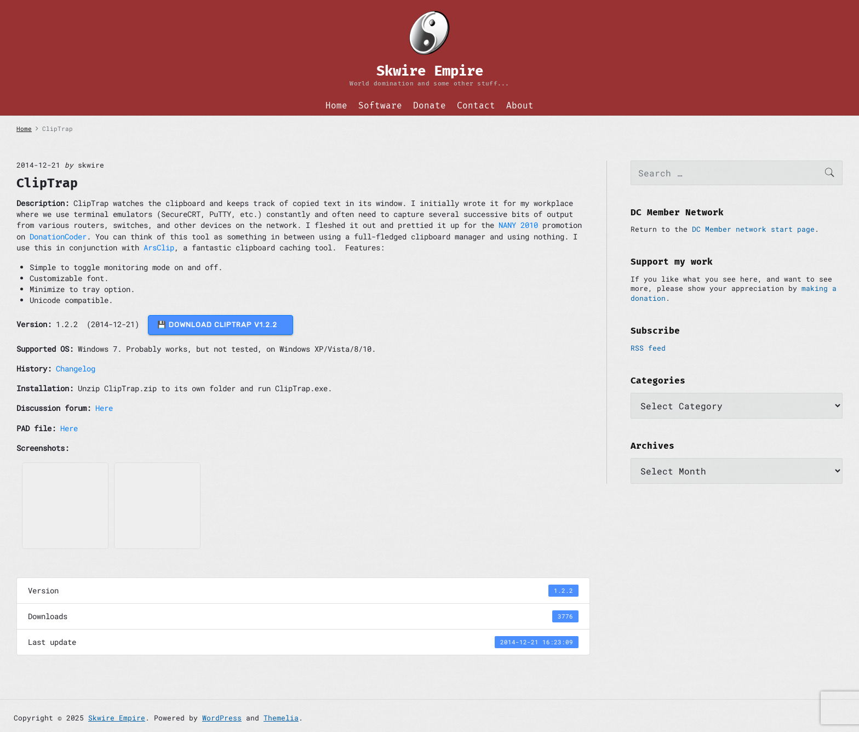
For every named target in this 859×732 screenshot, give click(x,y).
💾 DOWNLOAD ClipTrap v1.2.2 (220, 325)
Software (380, 105)
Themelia (281, 717)
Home (336, 105)
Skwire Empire (116, 717)
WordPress (222, 717)
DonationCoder (58, 236)
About (520, 105)
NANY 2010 (518, 225)
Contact (476, 105)
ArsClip (159, 247)
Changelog (75, 368)
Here (104, 408)
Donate (429, 105)
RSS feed (648, 348)
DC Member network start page (753, 229)
